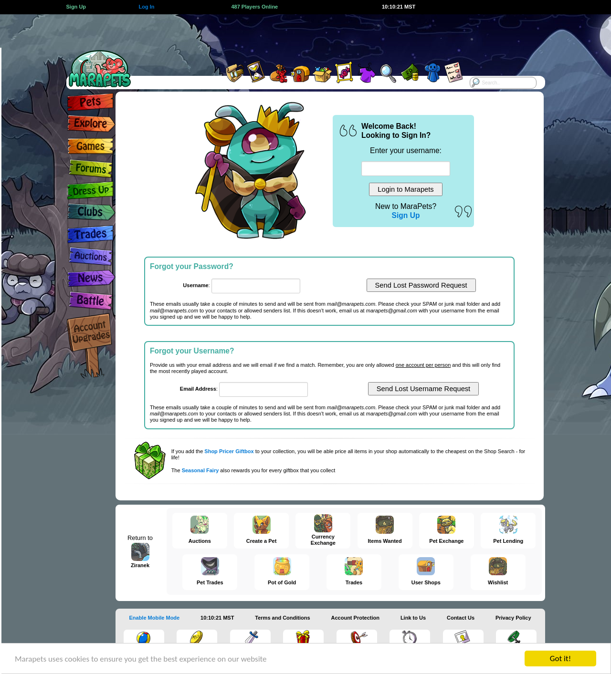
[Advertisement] (297, 35)
